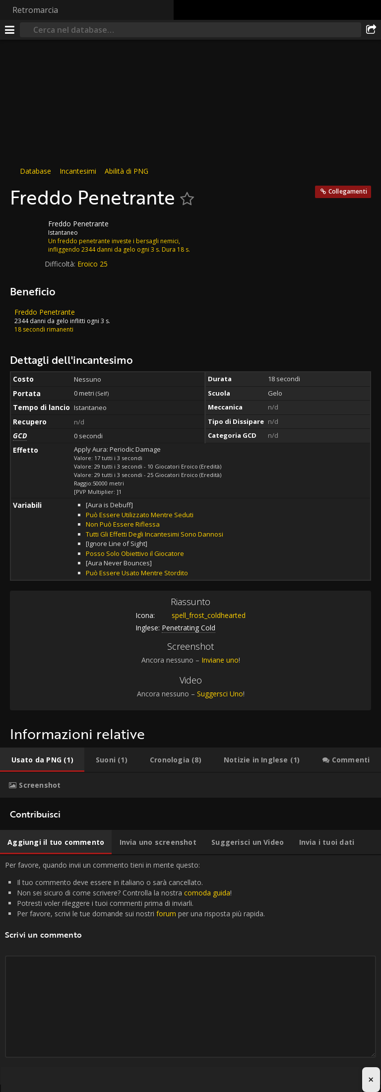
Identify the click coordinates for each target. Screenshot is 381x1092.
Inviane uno (220, 660)
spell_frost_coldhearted (201, 615)
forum (166, 913)
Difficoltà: (61, 264)
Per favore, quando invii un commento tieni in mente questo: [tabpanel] (190, 970)
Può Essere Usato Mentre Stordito (137, 572)
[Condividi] (371, 30)
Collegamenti (347, 191)
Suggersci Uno (220, 693)
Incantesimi (78, 171)
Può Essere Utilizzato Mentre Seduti (139, 514)
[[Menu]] (10, 30)
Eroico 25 (92, 264)
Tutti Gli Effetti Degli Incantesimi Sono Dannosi (154, 534)
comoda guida (207, 892)
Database (35, 171)
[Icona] (26, 231)
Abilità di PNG (126, 171)
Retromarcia (35, 9)
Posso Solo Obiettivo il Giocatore (135, 553)
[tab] (42, 760)
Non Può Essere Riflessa (123, 524)
